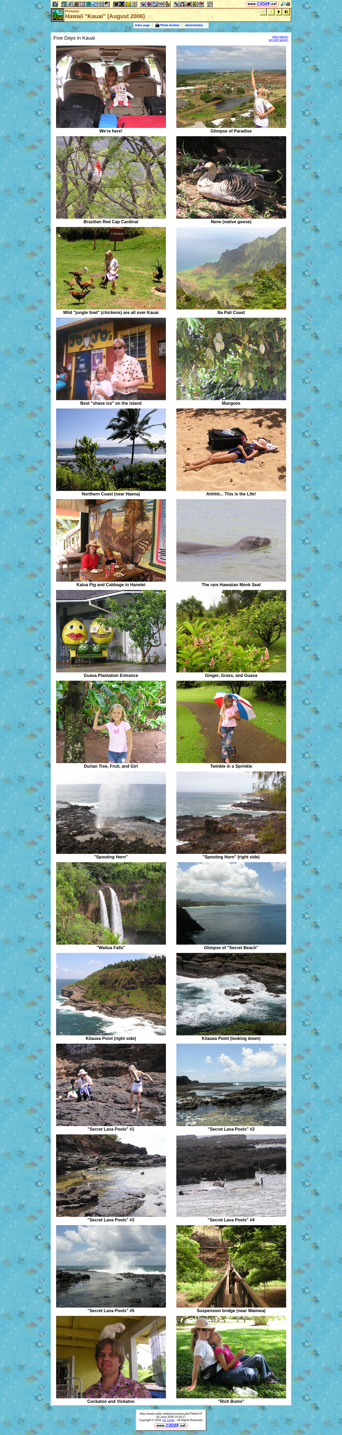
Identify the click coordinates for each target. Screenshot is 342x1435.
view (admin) (280, 36)
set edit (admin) (278, 39)
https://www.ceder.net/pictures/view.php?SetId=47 (171, 1413)
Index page (142, 25)
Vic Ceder (168, 1420)
